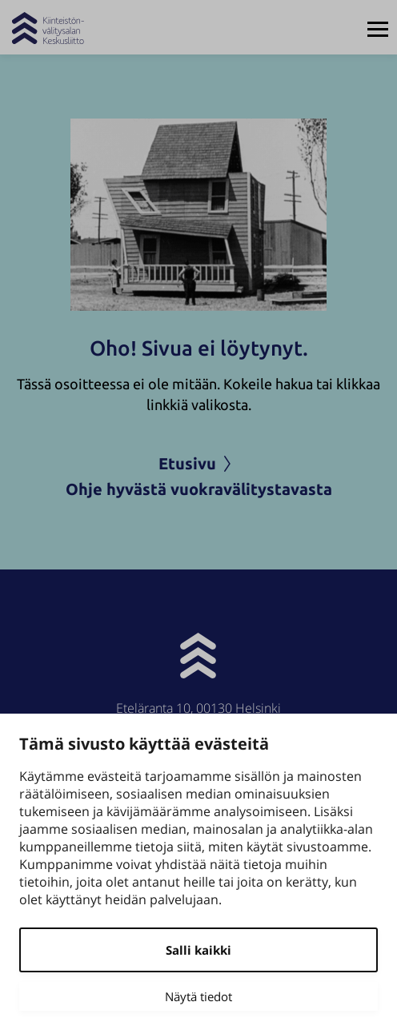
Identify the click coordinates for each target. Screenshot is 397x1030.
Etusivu (198, 463)
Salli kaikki (198, 950)
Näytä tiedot (198, 996)
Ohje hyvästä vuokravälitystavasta (199, 489)
